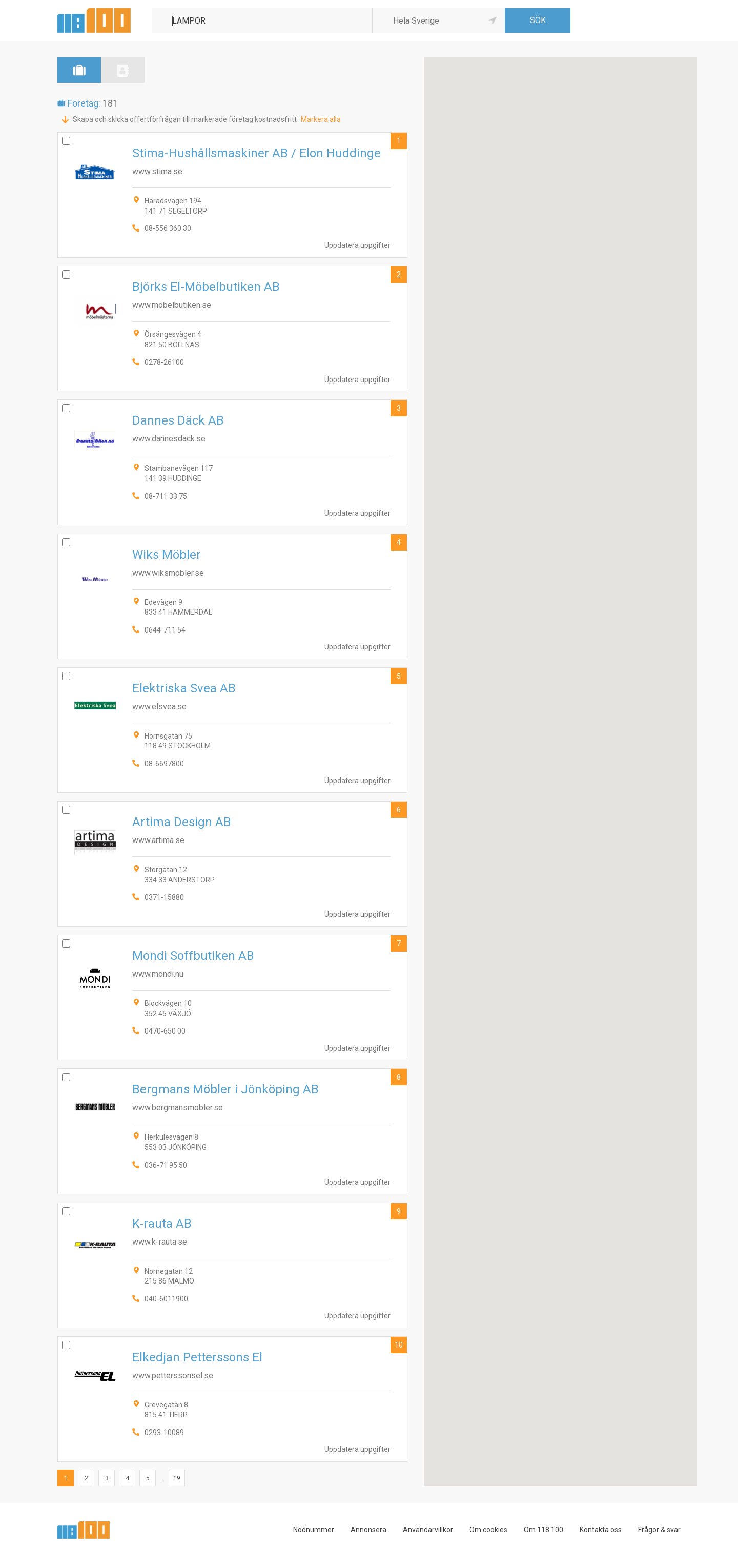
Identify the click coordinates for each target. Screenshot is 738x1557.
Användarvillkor (428, 1530)
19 (176, 1478)
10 (399, 1345)
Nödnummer (313, 1530)
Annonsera (368, 1530)
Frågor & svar (659, 1530)
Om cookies (488, 1530)
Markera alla (321, 119)
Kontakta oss (601, 1530)
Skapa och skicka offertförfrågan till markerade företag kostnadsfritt (185, 119)
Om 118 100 (543, 1530)
